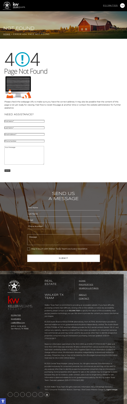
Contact (84, 298)
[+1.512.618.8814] (21, 319)
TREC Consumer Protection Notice (58, 390)
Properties (86, 285)
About (83, 295)
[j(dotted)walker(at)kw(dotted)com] (21, 323)
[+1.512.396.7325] (110, 5)
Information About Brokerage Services (96, 387)
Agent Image (111, 390)
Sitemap (76, 390)
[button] (3, 401)
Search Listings (89, 288)
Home (82, 281)
